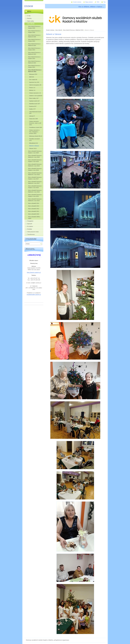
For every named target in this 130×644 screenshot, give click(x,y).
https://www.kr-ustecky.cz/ (34, 272)
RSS (98, 2)
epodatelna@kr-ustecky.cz (34, 294)
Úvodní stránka (50, 30)
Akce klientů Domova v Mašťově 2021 (73, 30)
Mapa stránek (89, 2)
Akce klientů (58, 30)
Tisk (104, 2)
